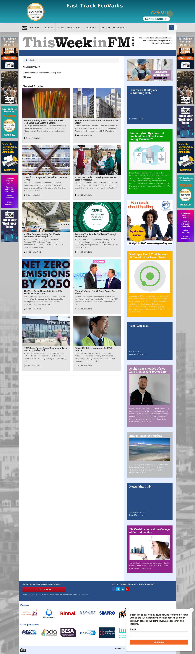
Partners (105, 28)
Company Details (122, 648)
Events (60, 28)
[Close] (192, 610)
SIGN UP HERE (44, 589)
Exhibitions (91, 28)
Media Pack (119, 28)
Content (35, 28)
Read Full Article (32, 138)
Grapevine (49, 28)
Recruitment (74, 28)
